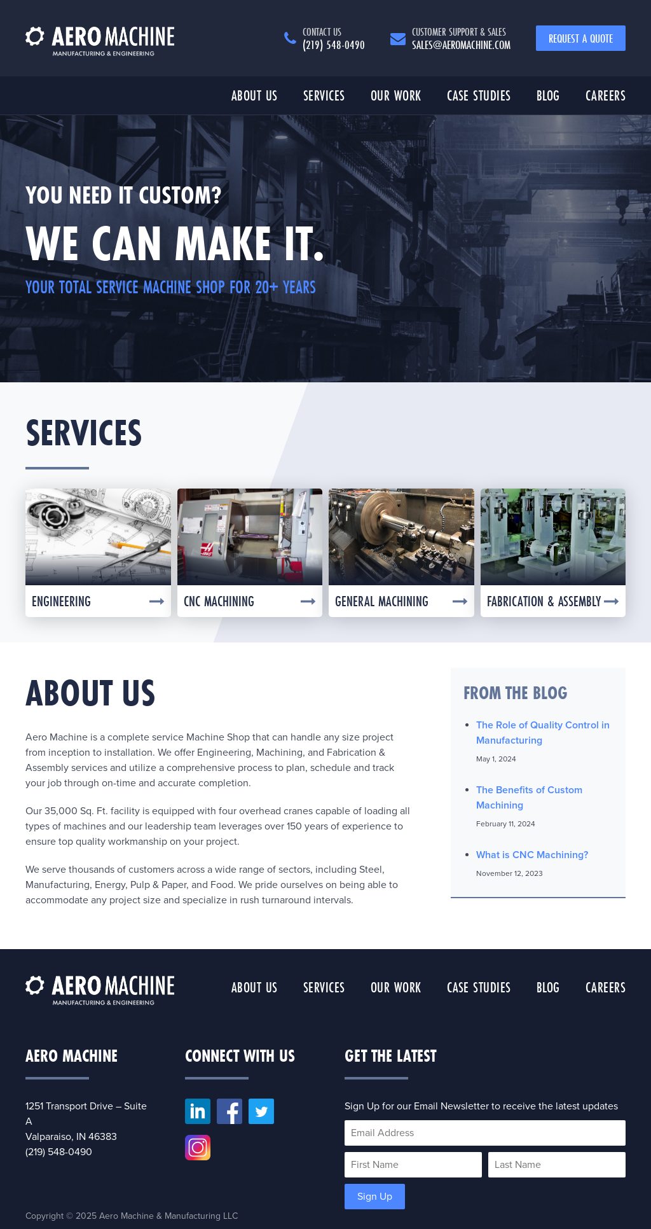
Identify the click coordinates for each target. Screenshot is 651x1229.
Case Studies (479, 95)
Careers (606, 95)
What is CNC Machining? (532, 855)
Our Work (396, 95)
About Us (254, 95)
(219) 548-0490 (334, 38)
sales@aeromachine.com (461, 38)
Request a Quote (581, 38)
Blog (548, 95)
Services (324, 95)
